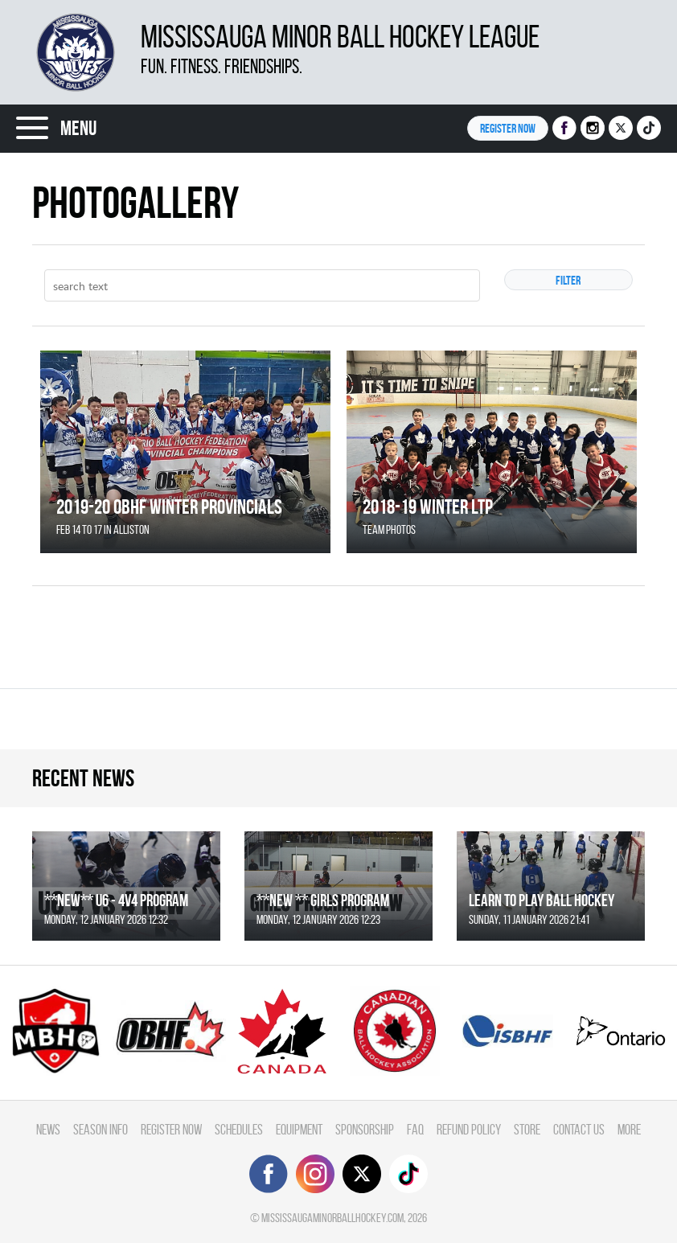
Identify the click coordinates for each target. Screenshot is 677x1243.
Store (527, 1129)
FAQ (415, 1129)
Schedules (239, 1129)
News (48, 1129)
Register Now (171, 1129)
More (629, 1129)
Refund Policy (469, 1129)
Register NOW (507, 128)
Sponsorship (364, 1129)
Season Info (100, 1129)
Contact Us (579, 1129)
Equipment (299, 1129)
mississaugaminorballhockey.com (332, 1218)
